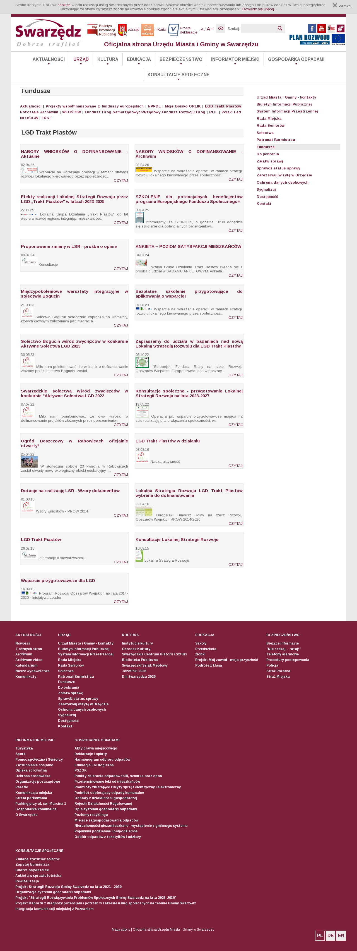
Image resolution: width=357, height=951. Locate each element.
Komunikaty (25, 677)
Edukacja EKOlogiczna (94, 765)
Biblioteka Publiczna (140, 660)
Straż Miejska (278, 677)
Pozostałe (29, 112)
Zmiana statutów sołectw (37, 859)
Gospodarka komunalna (36, 809)
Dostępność (267, 197)
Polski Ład (231, 112)
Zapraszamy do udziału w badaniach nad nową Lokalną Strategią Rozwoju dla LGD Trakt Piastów (189, 343)
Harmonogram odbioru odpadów (102, 759)
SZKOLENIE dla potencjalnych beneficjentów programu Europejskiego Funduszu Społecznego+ (189, 199)
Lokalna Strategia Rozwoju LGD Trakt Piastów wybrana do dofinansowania (189, 493)
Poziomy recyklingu (91, 815)
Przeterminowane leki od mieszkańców (107, 782)
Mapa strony (121, 929)
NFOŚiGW (29, 118)
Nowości (22, 643)
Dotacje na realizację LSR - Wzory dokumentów (70, 490)
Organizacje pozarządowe (37, 782)
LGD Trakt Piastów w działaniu (168, 441)
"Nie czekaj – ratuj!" (283, 649)
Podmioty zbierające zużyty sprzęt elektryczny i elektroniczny (127, 787)
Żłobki (200, 654)
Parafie (21, 787)
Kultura (107, 59)
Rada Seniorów (270, 125)
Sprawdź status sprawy (278, 168)
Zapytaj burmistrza (32, 864)
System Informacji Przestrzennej (287, 111)
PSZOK (80, 770)
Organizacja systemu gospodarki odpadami (53, 892)
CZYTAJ (121, 180)
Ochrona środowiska (32, 776)
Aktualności (49, 59)
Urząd (81, 59)
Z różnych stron (28, 649)
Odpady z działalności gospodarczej (105, 798)
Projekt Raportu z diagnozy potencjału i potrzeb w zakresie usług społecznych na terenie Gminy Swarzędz (105, 903)
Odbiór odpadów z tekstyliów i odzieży (107, 837)
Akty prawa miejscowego (95, 748)
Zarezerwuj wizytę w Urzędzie (284, 175)
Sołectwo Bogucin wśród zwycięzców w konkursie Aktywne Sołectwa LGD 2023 (74, 343)
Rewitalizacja (27, 881)
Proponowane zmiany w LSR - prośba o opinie (69, 246)
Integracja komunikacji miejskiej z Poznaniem (54, 909)
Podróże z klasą (208, 665)
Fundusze (266, 147)
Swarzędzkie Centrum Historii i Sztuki (154, 654)
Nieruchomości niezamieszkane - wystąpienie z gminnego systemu (131, 826)
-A (201, 29)
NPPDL (154, 106)
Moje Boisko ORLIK (183, 106)
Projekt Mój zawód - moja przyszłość (226, 660)
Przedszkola (205, 649)
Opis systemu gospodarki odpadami (105, 809)
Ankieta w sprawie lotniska (38, 876)
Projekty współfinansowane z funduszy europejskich (95, 106)
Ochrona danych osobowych (282, 182)
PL (320, 935)
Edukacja (139, 59)
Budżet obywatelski (32, 870)
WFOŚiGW (71, 112)
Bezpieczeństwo (181, 59)
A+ (210, 29)
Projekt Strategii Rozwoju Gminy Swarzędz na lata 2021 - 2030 (68, 887)
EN (341, 935)
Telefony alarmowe (282, 654)
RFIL (213, 112)
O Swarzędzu (26, 815)
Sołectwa (265, 133)
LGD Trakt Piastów (223, 106)
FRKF (47, 118)
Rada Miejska (269, 118)
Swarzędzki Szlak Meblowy (145, 665)
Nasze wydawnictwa (32, 671)
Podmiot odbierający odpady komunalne (109, 793)
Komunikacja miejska (33, 793)
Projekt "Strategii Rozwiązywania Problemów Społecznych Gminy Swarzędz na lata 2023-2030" (96, 898)
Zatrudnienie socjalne (34, 765)
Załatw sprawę (270, 161)
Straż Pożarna (278, 671)
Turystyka (24, 748)
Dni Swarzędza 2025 (139, 677)
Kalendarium (26, 665)
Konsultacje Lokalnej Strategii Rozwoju (177, 539)
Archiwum (49, 112)
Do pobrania (268, 154)
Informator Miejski (235, 59)
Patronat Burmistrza (276, 140)
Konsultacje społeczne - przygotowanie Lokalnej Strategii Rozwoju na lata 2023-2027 (189, 393)
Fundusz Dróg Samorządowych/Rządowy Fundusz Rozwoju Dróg (145, 112)
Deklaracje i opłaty (90, 754)
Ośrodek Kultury (136, 649)
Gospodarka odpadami (296, 59)
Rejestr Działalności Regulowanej (103, 804)
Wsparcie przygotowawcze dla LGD (58, 580)
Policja (272, 665)
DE (330, 935)
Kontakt (264, 204)
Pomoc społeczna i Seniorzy (39, 759)
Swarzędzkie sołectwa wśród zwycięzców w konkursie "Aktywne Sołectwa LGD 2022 (74, 393)
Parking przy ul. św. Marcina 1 (40, 804)
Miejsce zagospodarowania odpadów (106, 820)
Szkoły (200, 643)
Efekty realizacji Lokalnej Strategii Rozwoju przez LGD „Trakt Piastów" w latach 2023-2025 (74, 199)
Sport (20, 754)
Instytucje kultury (137, 643)
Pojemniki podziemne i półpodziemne (106, 831)
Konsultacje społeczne (179, 74)
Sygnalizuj (266, 189)
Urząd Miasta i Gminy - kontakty (286, 97)
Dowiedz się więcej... (259, 9)
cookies (64, 5)
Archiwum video (28, 660)
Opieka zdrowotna (31, 770)
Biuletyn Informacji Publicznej (284, 104)
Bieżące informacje (282, 643)
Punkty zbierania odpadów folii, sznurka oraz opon (118, 776)
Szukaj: (234, 29)
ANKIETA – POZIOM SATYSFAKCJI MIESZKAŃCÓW (188, 246)
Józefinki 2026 (134, 671)
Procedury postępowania (287, 660)
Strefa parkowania (31, 798)
